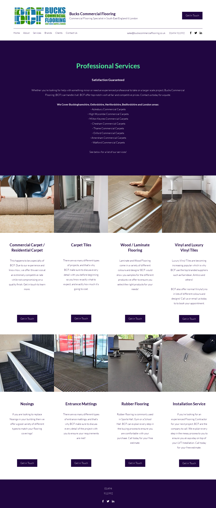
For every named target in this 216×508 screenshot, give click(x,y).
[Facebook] (190, 33)
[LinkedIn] (200, 33)
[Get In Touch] (192, 15)
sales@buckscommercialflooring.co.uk (146, 33)
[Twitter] (195, 33)
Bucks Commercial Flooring (92, 13)
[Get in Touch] (27, 318)
